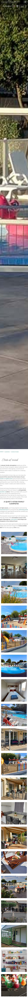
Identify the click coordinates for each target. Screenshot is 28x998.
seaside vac (3, 491)
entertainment (4, 509)
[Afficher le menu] (25, 2)
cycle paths (14, 519)
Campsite (7, 451)
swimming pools (23, 509)
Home (1, 451)
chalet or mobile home (6, 478)
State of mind (15, 451)
